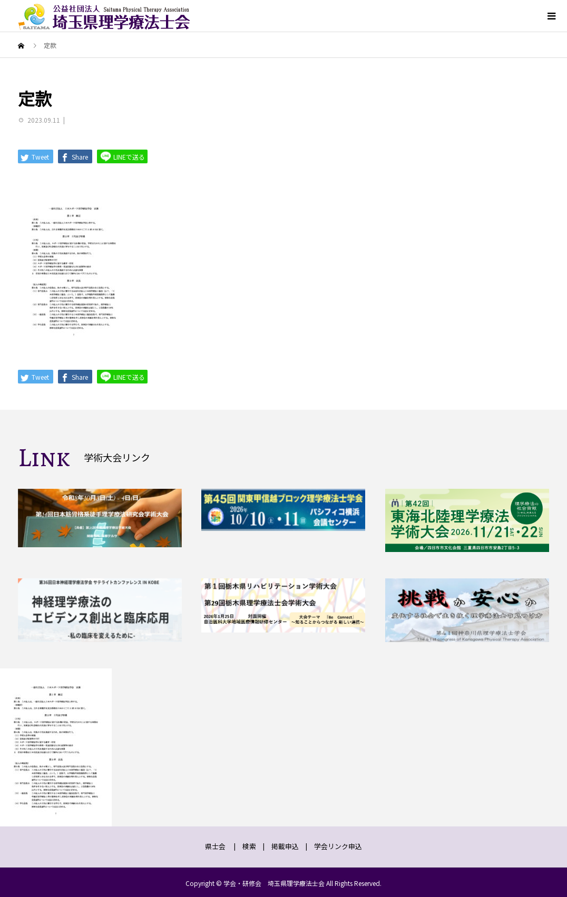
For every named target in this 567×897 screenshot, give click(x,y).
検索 (249, 846)
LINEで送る (122, 156)
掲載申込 (285, 846)
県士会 (215, 846)
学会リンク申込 (338, 846)
